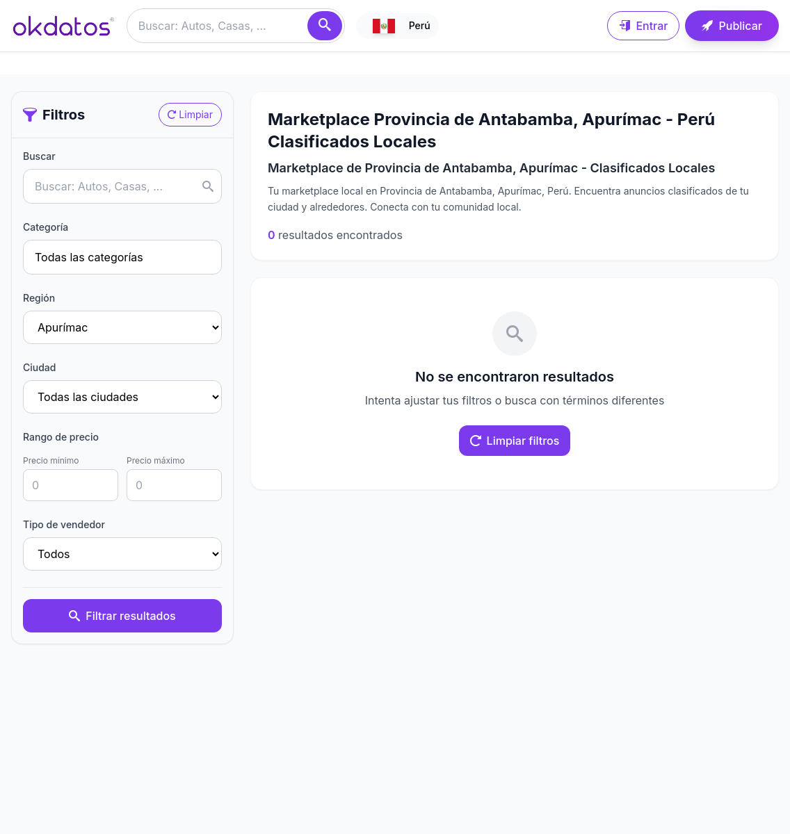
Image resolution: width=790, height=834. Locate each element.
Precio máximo (156, 460)
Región (39, 298)
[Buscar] (324, 25)
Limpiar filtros (515, 441)
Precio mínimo (51, 460)
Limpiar (190, 114)
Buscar (39, 156)
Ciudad (39, 367)
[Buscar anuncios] (236, 25)
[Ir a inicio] (63, 26)
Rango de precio (61, 437)
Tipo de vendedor (64, 524)
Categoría (45, 227)
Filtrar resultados (122, 616)
